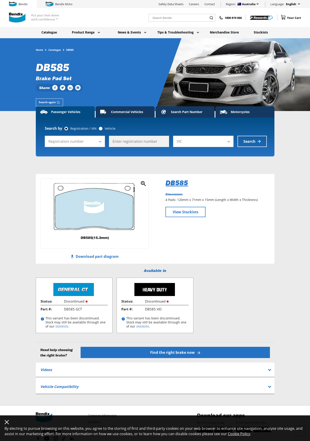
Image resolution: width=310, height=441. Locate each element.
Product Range (86, 32)
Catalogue (49, 32)
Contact (209, 4)
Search (252, 141)
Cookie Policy (239, 433)
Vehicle (110, 129)
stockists (61, 326)
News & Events (132, 32)
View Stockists (185, 211)
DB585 (176, 183)
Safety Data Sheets (170, 4)
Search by (53, 128)
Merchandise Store (224, 32)
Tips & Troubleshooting (178, 32)
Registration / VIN (83, 129)
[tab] (49, 102)
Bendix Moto (59, 4)
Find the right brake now (175, 352)
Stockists (261, 32)
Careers (194, 4)
